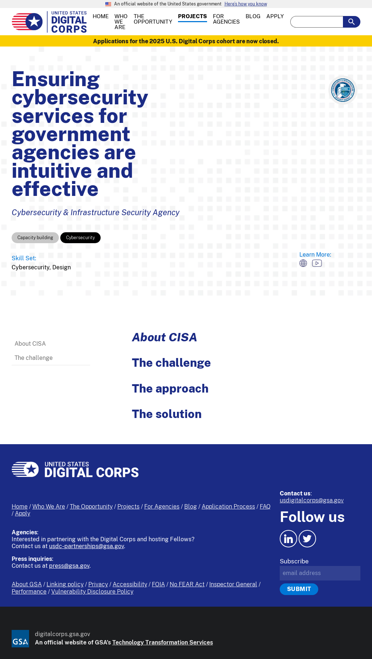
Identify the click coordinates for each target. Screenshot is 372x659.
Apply (22, 513)
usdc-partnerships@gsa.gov (86, 546)
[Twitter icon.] (307, 538)
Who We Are (48, 506)
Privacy (98, 584)
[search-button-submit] (351, 22)
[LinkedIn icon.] (288, 538)
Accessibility (130, 584)
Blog (190, 506)
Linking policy (65, 584)
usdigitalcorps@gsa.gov (312, 500)
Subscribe (294, 561)
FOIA (158, 584)
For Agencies (161, 506)
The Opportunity (91, 506)
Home (20, 506)
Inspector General (233, 584)
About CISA (30, 343)
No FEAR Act (187, 584)
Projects (128, 506)
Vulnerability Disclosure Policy (92, 591)
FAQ (265, 506)
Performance (29, 591)
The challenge (34, 357)
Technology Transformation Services (162, 642)
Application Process (228, 506)
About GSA (27, 584)
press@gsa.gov (69, 565)
